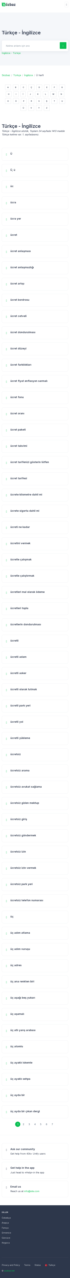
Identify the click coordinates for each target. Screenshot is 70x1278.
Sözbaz (6, 75)
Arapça (5, 1222)
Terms (27, 1265)
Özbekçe (6, 1217)
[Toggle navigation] (66, 4)
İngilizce (28, 75)
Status (38, 1265)
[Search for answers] (30, 45)
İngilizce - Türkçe (11, 53)
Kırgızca (6, 1242)
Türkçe (17, 75)
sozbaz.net (9, 1270)
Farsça (5, 1227)
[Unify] (9, 4)
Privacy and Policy (11, 1265)
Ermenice (6, 1232)
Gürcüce (6, 1237)
